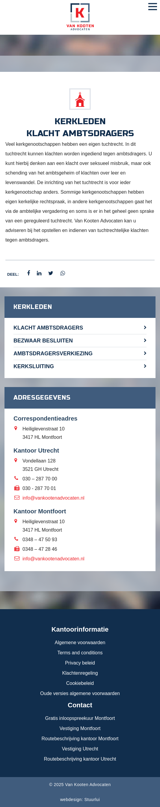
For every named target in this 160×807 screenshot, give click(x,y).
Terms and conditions (79, 652)
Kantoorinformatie (80, 629)
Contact (80, 705)
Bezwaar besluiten (43, 341)
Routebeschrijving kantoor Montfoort (79, 738)
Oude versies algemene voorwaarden (80, 693)
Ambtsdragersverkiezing (53, 354)
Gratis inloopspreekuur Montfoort (80, 718)
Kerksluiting (33, 366)
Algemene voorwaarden (80, 642)
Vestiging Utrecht (80, 748)
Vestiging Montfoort (80, 728)
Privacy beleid (80, 662)
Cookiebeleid (80, 683)
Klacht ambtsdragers (48, 328)
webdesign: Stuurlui (80, 799)
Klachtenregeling (80, 673)
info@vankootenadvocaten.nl (53, 497)
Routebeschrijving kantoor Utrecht (80, 759)
